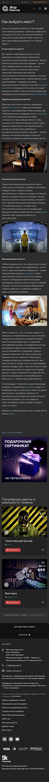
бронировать (28, 273)
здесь (12, 414)
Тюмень (25, 2)
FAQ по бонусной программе (13, 715)
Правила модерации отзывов (13, 700)
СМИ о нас (6, 719)
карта (44, 212)
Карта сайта (7, 730)
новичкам (41, 113)
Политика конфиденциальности (15, 708)
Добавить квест (8, 726)
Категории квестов (9, 723)
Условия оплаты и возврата (13, 711)
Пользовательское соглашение (14, 704)
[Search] (33, 8)
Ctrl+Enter (16, 696)
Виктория (11, 593)
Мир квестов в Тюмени (24, 627)
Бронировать (13, 550)
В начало (24, 635)
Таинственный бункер (18, 540)
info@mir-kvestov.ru (13, 671)
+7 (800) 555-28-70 (39, 2)
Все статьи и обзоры (12, 432)
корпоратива (40, 94)
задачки (31, 387)
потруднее (14, 107)
